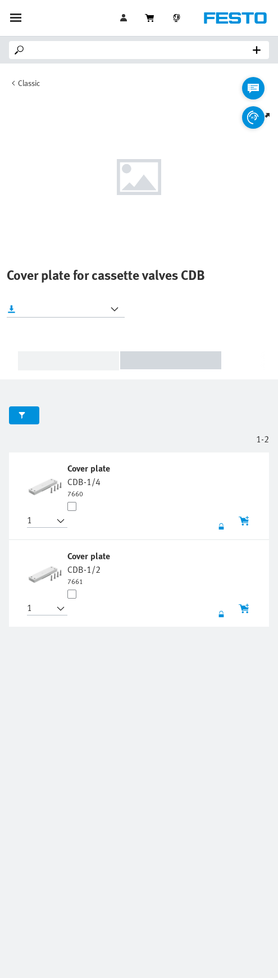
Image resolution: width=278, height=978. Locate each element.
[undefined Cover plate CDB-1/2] (89, 567)
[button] (40, 521)
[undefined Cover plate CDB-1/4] (89, 480)
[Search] (141, 50)
